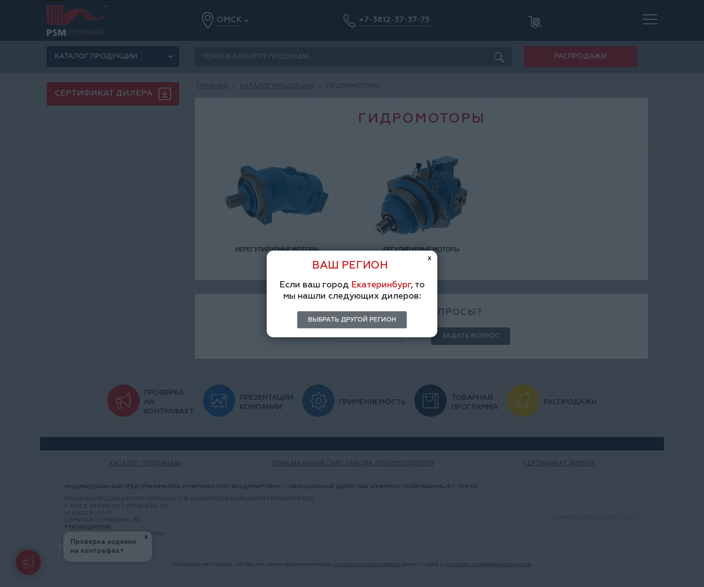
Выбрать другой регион (352, 320)
